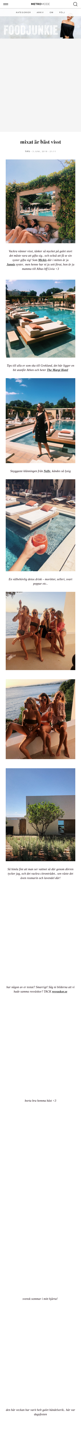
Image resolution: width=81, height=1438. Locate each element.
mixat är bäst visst (40, 142)
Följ (62, 12)
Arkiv (40, 12)
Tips (27, 151)
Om (51, 12)
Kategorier (23, 12)
